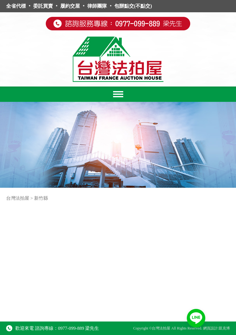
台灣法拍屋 (17, 198)
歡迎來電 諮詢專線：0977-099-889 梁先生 (52, 328)
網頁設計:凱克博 (216, 328)
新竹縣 (41, 198)
